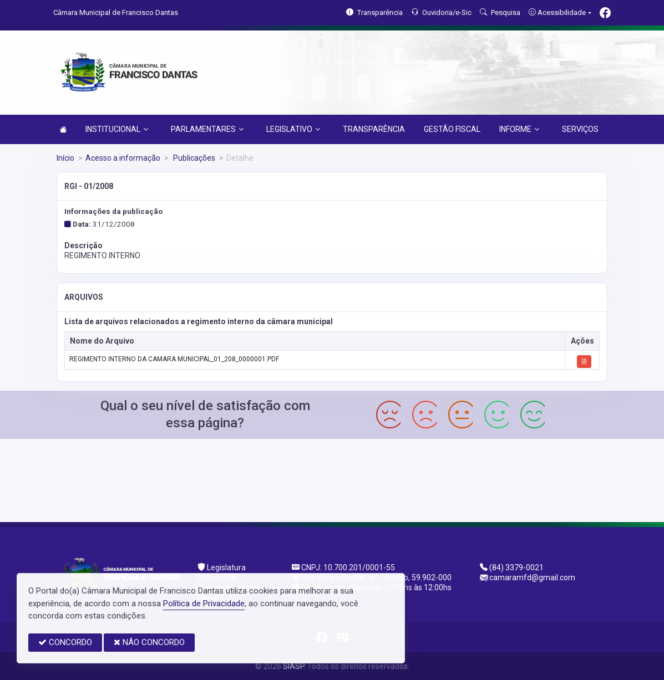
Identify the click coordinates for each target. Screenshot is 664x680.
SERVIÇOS (580, 129)
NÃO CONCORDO (149, 642)
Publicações (193, 158)
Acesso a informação (122, 158)
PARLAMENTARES (207, 129)
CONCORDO (65, 642)
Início (65, 158)
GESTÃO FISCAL (452, 129)
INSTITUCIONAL (116, 129)
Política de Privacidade (204, 604)
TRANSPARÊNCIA (374, 129)
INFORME (519, 129)
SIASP (293, 666)
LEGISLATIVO (293, 129)
